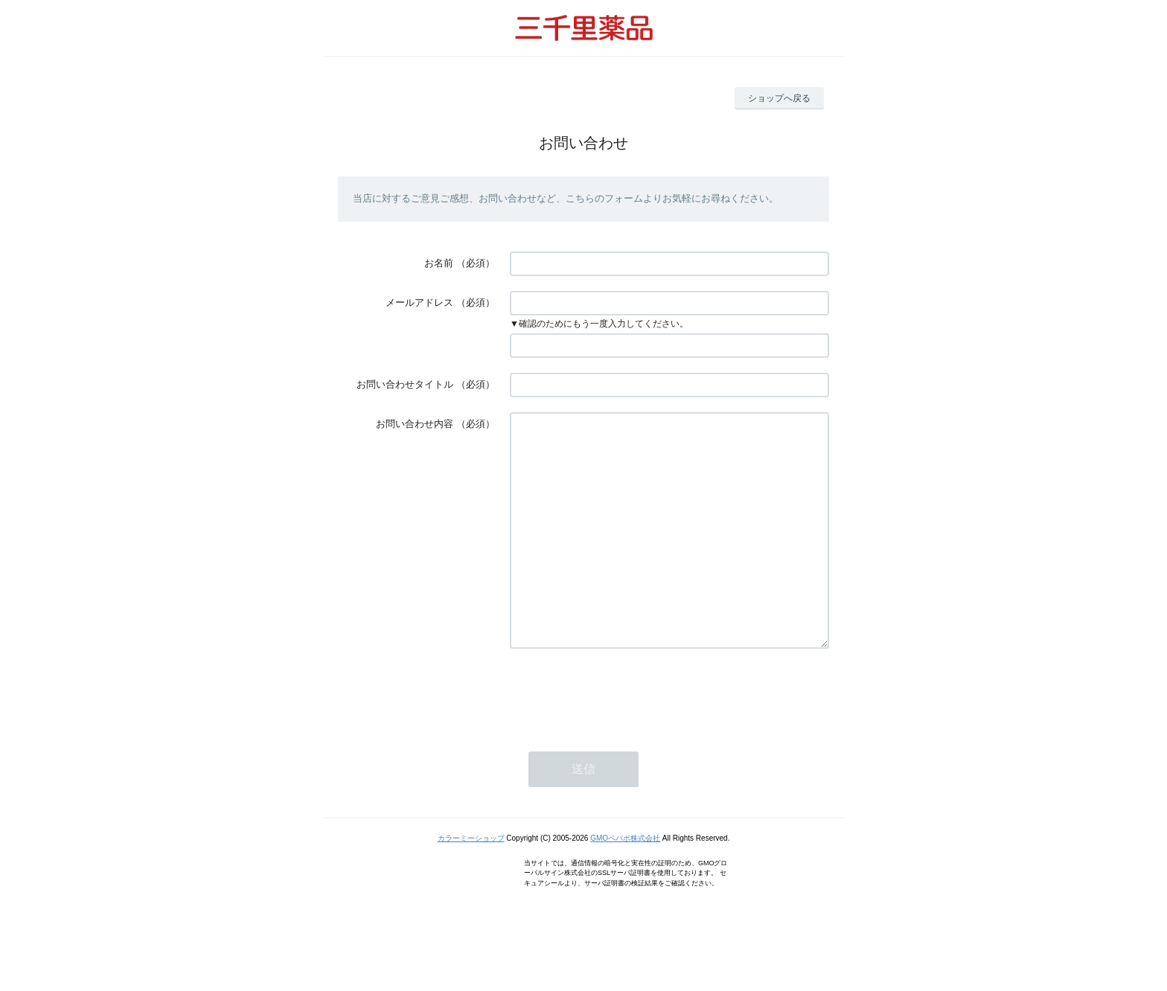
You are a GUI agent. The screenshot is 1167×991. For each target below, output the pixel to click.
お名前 (438, 263)
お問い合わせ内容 (414, 423)
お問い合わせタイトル (405, 384)
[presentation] (623, 737)
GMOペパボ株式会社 (625, 883)
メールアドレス (419, 302)
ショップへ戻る (779, 98)
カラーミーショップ (471, 883)
